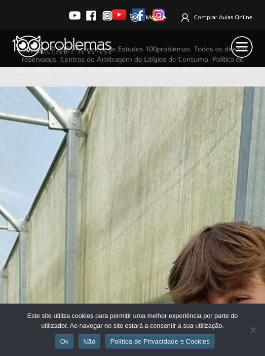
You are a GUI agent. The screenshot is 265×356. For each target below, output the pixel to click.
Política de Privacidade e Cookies (160, 341)
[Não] (253, 330)
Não (89, 341)
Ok (64, 341)
